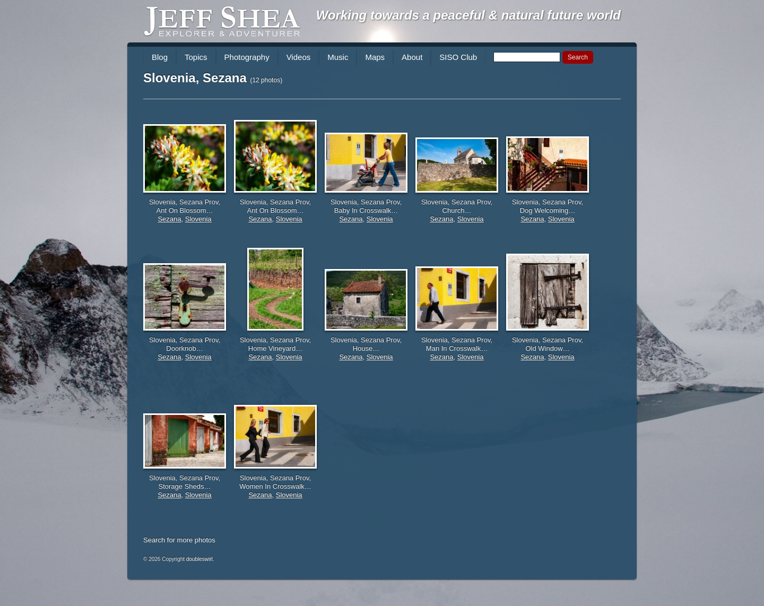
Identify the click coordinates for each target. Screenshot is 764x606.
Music (337, 57)
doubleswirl (199, 559)
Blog (160, 57)
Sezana (169, 219)
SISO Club (458, 57)
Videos (298, 57)
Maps (375, 57)
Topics (196, 57)
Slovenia (198, 219)
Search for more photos (179, 540)
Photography (247, 57)
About (412, 57)
